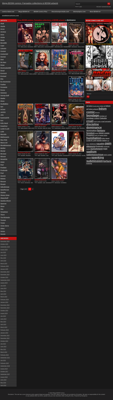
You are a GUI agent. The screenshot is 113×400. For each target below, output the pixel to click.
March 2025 (4, 263)
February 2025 (5, 266)
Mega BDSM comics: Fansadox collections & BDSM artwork (30, 3)
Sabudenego (5, 187)
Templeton (4, 212)
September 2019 (5, 366)
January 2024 (4, 302)
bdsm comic (24, 46)
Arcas (3, 29)
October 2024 (4, 277)
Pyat (2, 173)
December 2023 (5, 305)
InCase (3, 109)
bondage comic (92, 118)
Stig (2, 209)
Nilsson (3, 156)
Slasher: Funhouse (23, 125)
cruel (78, 128)
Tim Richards (5, 217)
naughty (100, 144)
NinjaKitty (4, 159)
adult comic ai (41, 73)
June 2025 (3, 255)
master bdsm (102, 140)
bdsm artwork (75, 100)
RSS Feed (99, 6)
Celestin (3, 48)
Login (81, 6)
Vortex (3, 231)
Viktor (3, 228)
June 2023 (3, 319)
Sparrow (3, 203)
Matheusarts (5, 137)
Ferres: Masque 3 (73, 43)
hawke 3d (96, 135)
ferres (79, 46)
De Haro (3, 62)
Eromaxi (3, 76)
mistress (93, 144)
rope (105, 149)
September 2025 (5, 247)
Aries (2, 34)
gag (32, 182)
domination (91, 131)
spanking (97, 157)
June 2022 (3, 346)
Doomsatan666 (6, 68)
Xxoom (3, 234)
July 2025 (3, 252)
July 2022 (3, 344)
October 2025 (4, 244)
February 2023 (5, 330)
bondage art (103, 116)
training (89, 163)
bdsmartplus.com (79, 11)
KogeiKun (4, 126)
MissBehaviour (6, 145)
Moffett (3, 148)
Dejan (3, 65)
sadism (91, 151)
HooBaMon (4, 104)
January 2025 (4, 269)
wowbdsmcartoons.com (10, 15)
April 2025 (3, 260)
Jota (2, 115)
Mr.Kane (3, 154)
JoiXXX (3, 112)
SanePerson (5, 190)
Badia (3, 40)
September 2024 (5, 280)
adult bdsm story (59, 46)
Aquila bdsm (58, 128)
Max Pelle (4, 140)
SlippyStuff (4, 198)
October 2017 (4, 371)
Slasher (3, 192)
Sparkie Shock (6, 201)
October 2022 (4, 341)
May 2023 (3, 321)
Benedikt (4, 43)
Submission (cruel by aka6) (42, 152)
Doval (3, 70)
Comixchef (4, 54)
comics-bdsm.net (8, 11)
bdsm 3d (45, 128)
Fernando (4, 87)
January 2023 (4, 333)
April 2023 (3, 324)
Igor (2, 106)
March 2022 (4, 352)
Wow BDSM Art (95, 11)
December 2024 (5, 272)
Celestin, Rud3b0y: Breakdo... (57, 44)
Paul (2, 165)
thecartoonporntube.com (60, 11)
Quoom (3, 176)
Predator (4, 167)
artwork (63, 128)
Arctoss (3, 32)
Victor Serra (5, 226)
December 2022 (5, 335)
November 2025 (5, 241)
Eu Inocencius (5, 81)
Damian (3, 57)
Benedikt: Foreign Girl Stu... (76, 70)
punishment (96, 149)
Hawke (3, 98)
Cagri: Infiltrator (22, 71)
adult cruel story (25, 73)
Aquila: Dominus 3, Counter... (57, 125)
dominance (30, 46)
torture (107, 161)
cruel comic (97, 121)
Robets (3, 178)
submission (94, 161)
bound (73, 155)
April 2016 (3, 385)
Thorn (3, 214)
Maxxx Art (4, 142)
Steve (2, 206)
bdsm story (64, 73)
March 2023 (4, 327)
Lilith (2, 131)
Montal (3, 151)
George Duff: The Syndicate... (39, 71)
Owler (3, 162)
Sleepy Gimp (5, 195)
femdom (90, 133)
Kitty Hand (4, 123)
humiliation (84, 155)
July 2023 (3, 316)
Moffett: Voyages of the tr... (76, 98)
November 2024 (5, 274)
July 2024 (3, 285)
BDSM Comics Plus (40, 11)
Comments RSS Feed (106, 6)
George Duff (5, 95)
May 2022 (3, 349)
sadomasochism (94, 154)
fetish (97, 133)
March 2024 (4, 296)
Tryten (3, 223)
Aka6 (2, 23)
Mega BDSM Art (23, 11)
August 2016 (4, 377)
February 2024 (5, 299)
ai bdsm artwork (49, 73)
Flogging (90, 135)
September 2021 (5, 357)
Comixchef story (48, 46)
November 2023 (5, 308)
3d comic (40, 128)
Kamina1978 (5, 118)
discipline (82, 128)
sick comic (108, 155)
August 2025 (4, 249)
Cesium (3, 51)
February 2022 (5, 355)
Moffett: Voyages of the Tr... (59, 71)
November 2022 (5, 338)
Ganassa (4, 93)
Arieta (3, 37)
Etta (2, 79)
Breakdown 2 (67, 46)
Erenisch (4, 73)
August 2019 (4, 369)
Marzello (3, 134)
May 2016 (3, 382)
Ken (2, 120)
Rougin (3, 184)
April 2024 (3, 294)
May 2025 (3, 258)
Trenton (3, 220)
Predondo (4, 170)
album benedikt (75, 73)
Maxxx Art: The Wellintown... (22, 44)
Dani (2, 59)
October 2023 (4, 310)
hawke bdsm (103, 135)
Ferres (3, 90)
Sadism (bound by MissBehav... (74, 153)
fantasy (101, 130)
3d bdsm (89, 106)
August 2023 (4, 313)
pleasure (90, 146)
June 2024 (3, 288)
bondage (74, 128)
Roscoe (3, 181)
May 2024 (3, 291)
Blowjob (97, 112)
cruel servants (106, 121)
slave (88, 158)
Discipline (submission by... (59, 152)
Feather (3, 84)
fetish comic (104, 133)
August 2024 (4, 283)
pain (108, 143)
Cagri (2, 45)
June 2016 (3, 380)
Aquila (3, 26)
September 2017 (5, 374)
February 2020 (5, 363)
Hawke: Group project (41, 125)
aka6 (39, 155)
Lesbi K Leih (5, 129)
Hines (3, 101)
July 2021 (3, 360)
